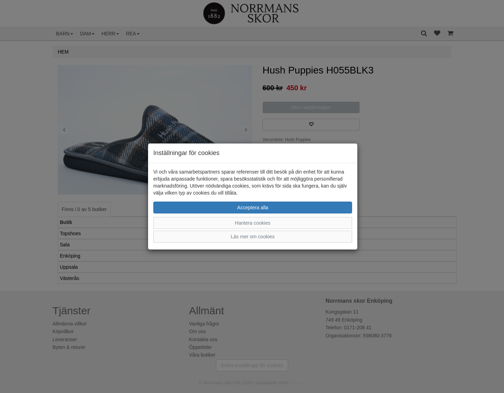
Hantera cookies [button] (252, 223)
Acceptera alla (252, 207)
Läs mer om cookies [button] (252, 236)
